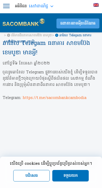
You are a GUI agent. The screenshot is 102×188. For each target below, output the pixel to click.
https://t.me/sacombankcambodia (54, 98)
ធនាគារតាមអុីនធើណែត (77, 23)
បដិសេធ (32, 176)
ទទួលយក (70, 176)
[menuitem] (96, 5)
